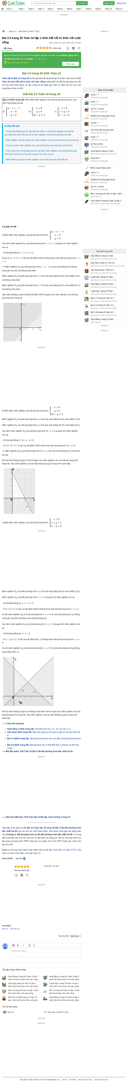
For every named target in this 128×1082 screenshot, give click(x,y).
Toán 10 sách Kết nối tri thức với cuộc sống (23, 82)
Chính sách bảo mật (101, 1080)
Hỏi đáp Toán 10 (32, 853)
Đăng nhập (121, 3)
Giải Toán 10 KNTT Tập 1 (29, 31)
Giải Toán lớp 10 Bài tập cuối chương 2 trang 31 (47, 817)
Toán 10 (12, 31)
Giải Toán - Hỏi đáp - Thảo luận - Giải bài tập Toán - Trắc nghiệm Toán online (18, 3)
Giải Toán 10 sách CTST (65, 850)
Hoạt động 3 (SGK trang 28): (21, 729)
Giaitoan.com (3, 31)
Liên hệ (64, 1080)
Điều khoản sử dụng (85, 1080)
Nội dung (8, 48)
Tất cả (9, 9)
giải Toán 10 (54, 85)
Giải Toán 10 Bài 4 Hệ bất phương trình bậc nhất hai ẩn (46, 751)
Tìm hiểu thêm (40, 59)
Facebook (72, 1080)
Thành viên (109, 3)
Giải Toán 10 (15, 929)
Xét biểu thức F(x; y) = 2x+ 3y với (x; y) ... (54, 729)
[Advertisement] (64, 22)
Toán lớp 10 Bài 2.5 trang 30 (15, 78)
